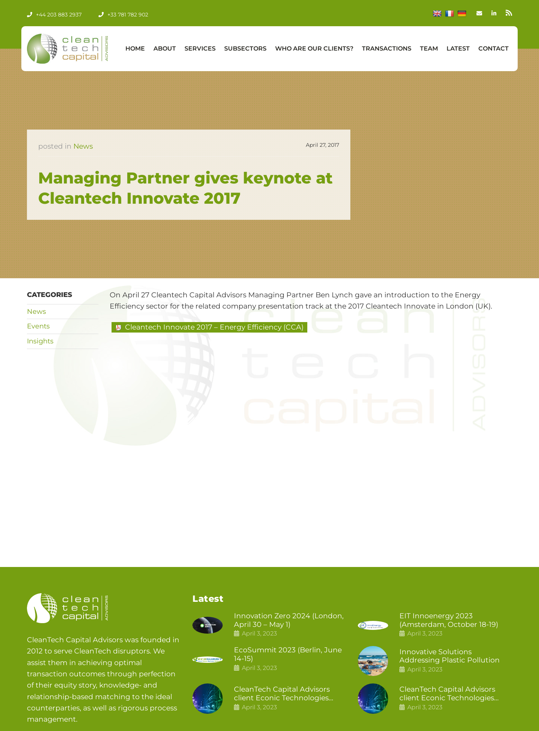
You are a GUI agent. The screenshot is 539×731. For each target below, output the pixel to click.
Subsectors (245, 48)
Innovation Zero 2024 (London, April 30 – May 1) (289, 620)
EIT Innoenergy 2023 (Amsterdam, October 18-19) (448, 620)
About (164, 48)
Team (429, 48)
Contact (493, 48)
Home (135, 48)
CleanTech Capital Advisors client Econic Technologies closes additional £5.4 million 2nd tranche (285, 694)
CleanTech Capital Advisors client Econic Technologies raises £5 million (447, 694)
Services (200, 48)
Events (38, 326)
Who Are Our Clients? (314, 48)
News (83, 146)
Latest (458, 48)
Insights (40, 341)
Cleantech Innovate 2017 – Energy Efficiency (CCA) (214, 327)
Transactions (386, 48)
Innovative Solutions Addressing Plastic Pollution (449, 656)
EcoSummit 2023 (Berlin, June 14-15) (288, 654)
